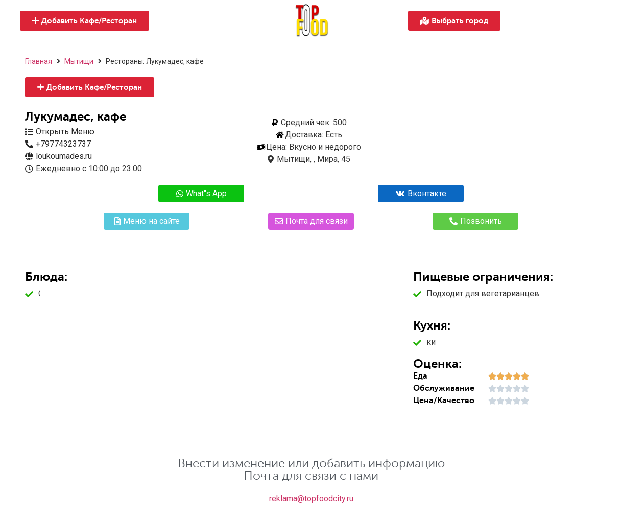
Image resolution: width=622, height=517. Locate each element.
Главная (38, 61)
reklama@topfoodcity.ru (311, 498)
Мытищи (78, 61)
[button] (84, 21)
